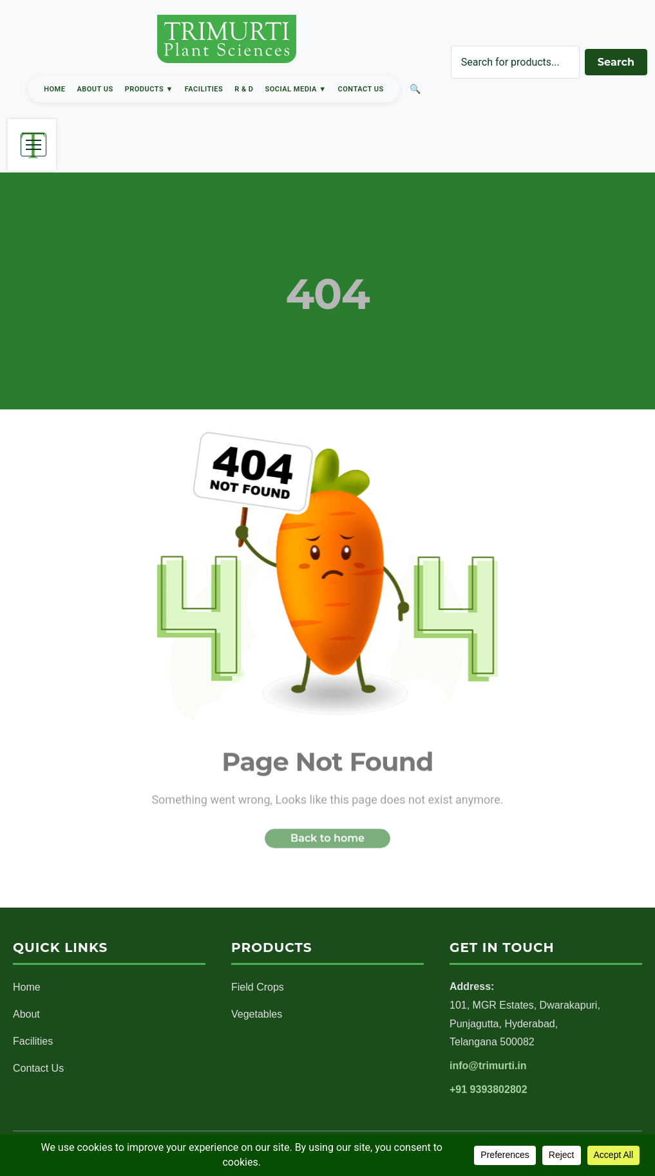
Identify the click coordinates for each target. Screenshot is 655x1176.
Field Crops (257, 987)
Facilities (204, 89)
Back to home (327, 841)
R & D (243, 89)
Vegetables (256, 1014)
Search (616, 62)
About (26, 1014)
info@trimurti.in (488, 1065)
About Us (95, 89)
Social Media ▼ (296, 89)
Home (54, 89)
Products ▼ (149, 89)
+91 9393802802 (488, 1089)
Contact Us (361, 89)
